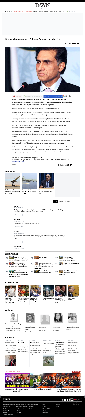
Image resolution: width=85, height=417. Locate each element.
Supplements (61, 1)
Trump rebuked (9, 342)
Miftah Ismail (27, 332)
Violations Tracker (27, 11)
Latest (10, 11)
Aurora (38, 1)
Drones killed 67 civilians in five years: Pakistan (29, 191)
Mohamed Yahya (42, 330)
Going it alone (56, 327)
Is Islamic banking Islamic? (29, 328)
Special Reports (46, 408)
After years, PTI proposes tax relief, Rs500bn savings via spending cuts (23, 299)
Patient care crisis (73, 342)
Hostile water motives (21, 343)
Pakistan (35, 11)
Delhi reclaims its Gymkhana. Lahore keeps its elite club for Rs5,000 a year (18, 259)
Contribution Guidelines (9, 404)
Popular (67, 201)
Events (55, 1)
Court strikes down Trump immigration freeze (48, 298)
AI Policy (5, 408)
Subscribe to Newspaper (22, 402)
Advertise (50, 1)
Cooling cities (42, 327)
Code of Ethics (6, 406)
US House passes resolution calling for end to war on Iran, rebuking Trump (18, 264)
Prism (55, 11)
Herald (33, 1)
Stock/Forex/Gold (33, 404)
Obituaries (73, 1)
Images (29, 1)
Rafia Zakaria (55, 330)
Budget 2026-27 (17, 11)
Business (46, 11)
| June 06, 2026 (43, 8)
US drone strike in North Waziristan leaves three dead (12, 191)
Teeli (57, 408)
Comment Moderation (8, 414)
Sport (64, 11)
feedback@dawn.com (18, 162)
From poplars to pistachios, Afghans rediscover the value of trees (67, 259)
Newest (61, 201)
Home (6, 11)
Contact (5, 402)
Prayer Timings (32, 402)
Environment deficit (48, 343)
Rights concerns (59, 342)
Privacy (5, 412)
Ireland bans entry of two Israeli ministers (73, 298)
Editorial (9, 337)
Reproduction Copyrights (22, 404)
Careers (67, 1)
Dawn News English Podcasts (13, 371)
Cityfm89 (58, 404)
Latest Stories (11, 282)
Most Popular (11, 253)
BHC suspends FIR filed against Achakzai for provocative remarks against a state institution (10, 300)
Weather (31, 406)
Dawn (43, 402)
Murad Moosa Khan (9, 327)
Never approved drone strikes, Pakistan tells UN (46, 191)
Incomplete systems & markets (72, 328)
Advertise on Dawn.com (21, 406)
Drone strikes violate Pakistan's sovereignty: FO (32, 39)
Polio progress (34, 342)
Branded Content (20, 408)
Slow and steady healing (13, 324)
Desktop (31, 408)
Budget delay (43, 257)
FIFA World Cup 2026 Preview (43, 389)
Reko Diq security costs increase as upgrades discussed (68, 272)
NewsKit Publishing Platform (76, 404)
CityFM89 (44, 1)
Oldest (55, 201)
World (60, 11)
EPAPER (10, 1)
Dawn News (45, 412)
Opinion (41, 11)
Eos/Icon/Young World (61, 402)
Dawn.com (7, 44)
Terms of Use (6, 410)
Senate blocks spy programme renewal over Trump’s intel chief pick (60, 299)
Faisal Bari (68, 332)
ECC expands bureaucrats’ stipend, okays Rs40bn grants (34, 299)
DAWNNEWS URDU (22, 1)
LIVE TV (15, 1)
